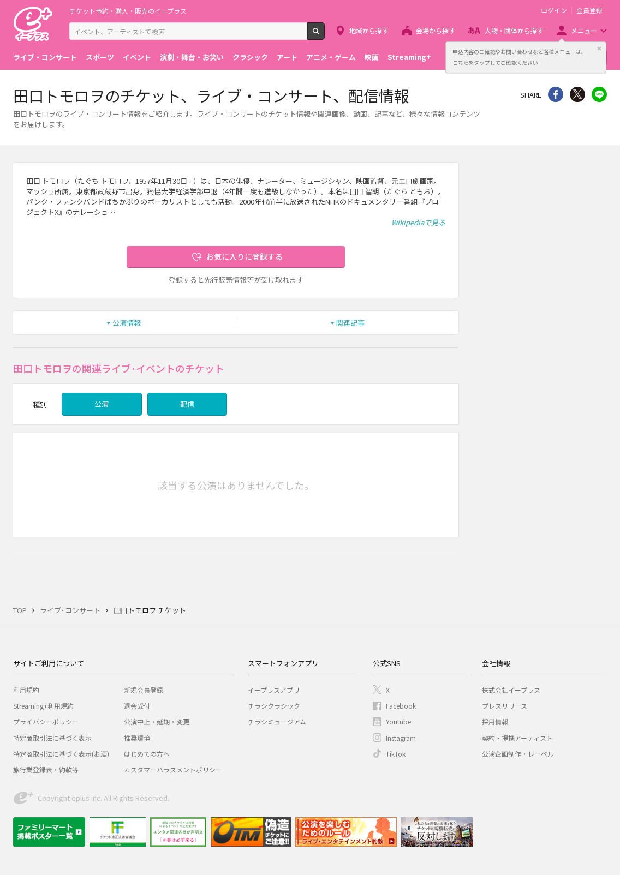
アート (287, 57)
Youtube (398, 721)
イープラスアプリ (274, 689)
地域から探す (369, 30)
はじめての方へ (147, 753)
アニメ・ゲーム (331, 57)
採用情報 (495, 721)
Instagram (401, 737)
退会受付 (137, 705)
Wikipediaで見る (418, 222)
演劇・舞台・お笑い (192, 57)
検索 (324, 35)
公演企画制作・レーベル (518, 753)
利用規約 (26, 689)
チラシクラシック (274, 705)
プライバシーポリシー (46, 721)
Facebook (401, 705)
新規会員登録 (143, 689)
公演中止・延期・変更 (156, 721)
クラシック (250, 57)
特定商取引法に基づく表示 (52, 737)
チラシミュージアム (277, 721)
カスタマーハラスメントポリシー (173, 769)
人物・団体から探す (514, 30)
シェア (555, 94)
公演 (101, 404)
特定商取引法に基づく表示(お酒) (61, 753)
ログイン (554, 10)
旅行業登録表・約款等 (46, 769)
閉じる (599, 48)
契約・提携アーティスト (517, 737)
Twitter (577, 94)
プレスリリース (504, 705)
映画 (372, 57)
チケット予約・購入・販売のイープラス (128, 10)
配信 (187, 404)
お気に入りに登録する (244, 256)
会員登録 (589, 10)
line (599, 94)
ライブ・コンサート (45, 57)
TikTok (396, 753)
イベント (137, 57)
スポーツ (100, 57)
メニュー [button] (584, 30)
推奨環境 (137, 737)
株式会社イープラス (511, 689)
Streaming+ (409, 57)
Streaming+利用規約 (43, 705)
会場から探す (435, 30)
